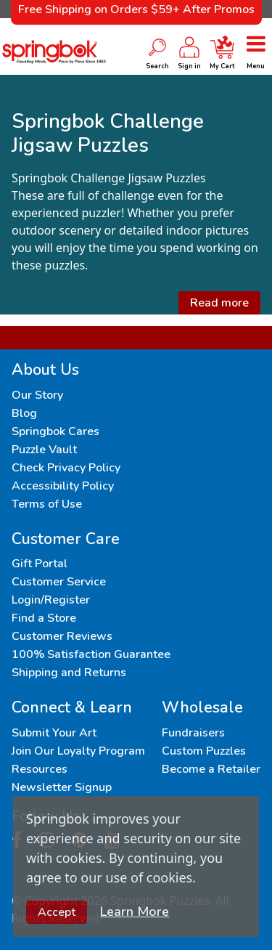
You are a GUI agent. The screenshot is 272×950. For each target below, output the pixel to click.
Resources (39, 769)
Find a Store (44, 618)
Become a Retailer (211, 769)
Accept (56, 912)
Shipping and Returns (69, 673)
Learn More (134, 911)
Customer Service (59, 582)
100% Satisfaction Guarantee (91, 654)
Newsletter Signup (62, 787)
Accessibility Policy (63, 486)
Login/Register (51, 600)
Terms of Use (47, 504)
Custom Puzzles (204, 751)
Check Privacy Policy (66, 468)
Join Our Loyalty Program (78, 751)
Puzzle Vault (44, 450)
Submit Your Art (54, 733)
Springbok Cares (55, 431)
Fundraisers (193, 733)
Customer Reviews (62, 636)
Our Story (37, 395)
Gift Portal (39, 564)
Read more (219, 303)
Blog (24, 413)
